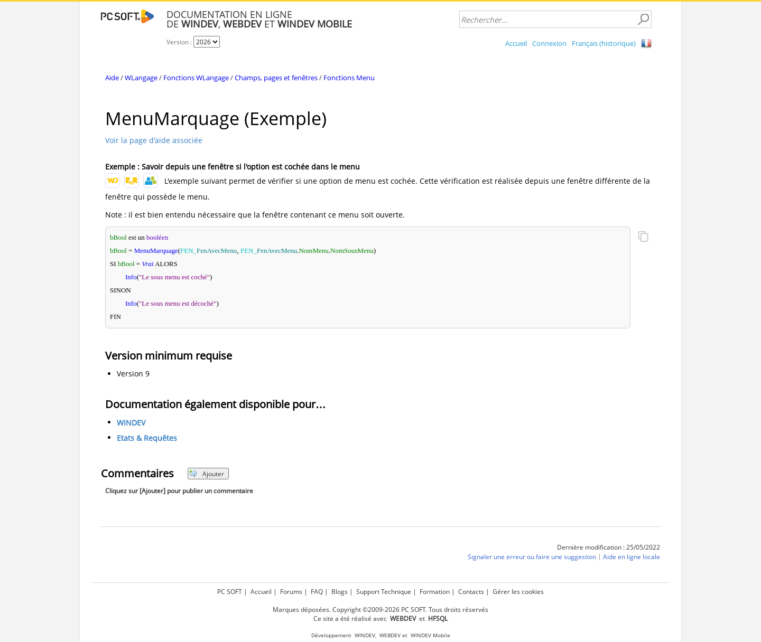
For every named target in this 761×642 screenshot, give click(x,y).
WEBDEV (390, 635)
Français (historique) (604, 43)
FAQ (317, 591)
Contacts (471, 591)
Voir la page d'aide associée (153, 140)
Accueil (516, 43)
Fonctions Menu (349, 77)
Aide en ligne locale (631, 557)
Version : (179, 41)
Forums (291, 591)
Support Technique (383, 591)
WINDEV (131, 423)
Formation (435, 591)
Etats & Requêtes (147, 438)
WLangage (141, 77)
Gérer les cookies (518, 591)
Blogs (339, 591)
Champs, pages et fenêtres (276, 77)
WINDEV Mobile (430, 635)
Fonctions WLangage (196, 77)
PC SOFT (229, 591)
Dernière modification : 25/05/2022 (608, 547)
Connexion (549, 43)
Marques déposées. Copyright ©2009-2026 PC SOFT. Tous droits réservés (380, 609)
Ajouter (206, 473)
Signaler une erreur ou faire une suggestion (532, 557)
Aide (112, 77)
